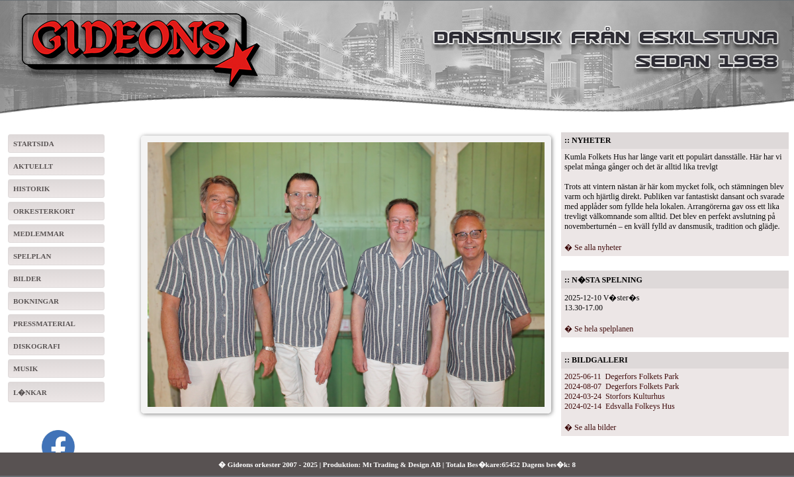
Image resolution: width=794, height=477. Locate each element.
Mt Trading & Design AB (402, 464)
